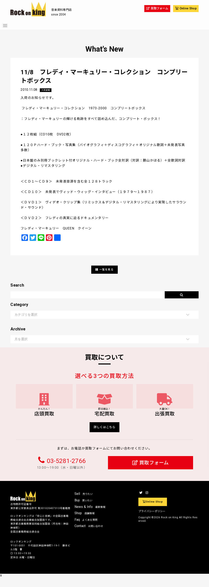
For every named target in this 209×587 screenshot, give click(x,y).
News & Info (90, 516)
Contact (88, 536)
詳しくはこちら (104, 436)
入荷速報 (46, 90)
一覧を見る (104, 269)
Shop (84, 523)
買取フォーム (150, 472)
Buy (83, 510)
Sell (83, 504)
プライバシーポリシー (152, 521)
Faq (86, 530)
